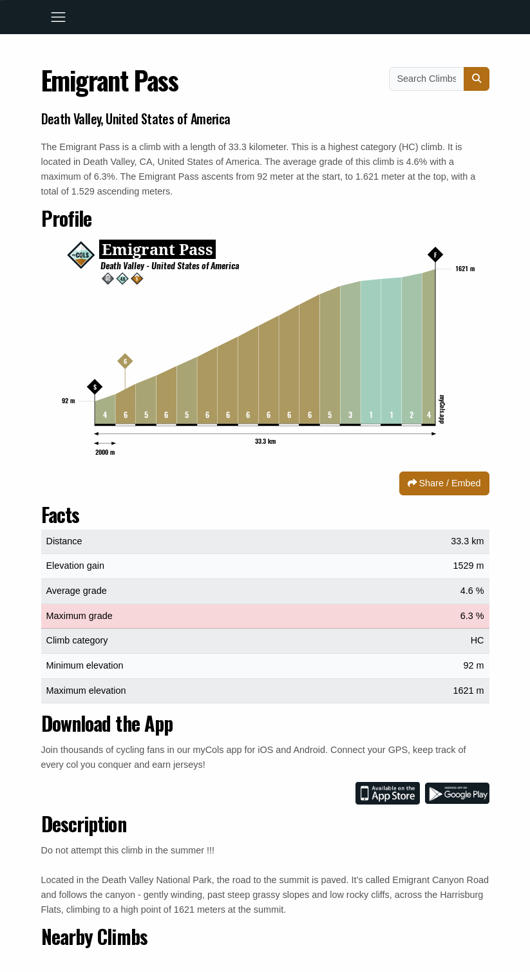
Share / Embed (444, 483)
